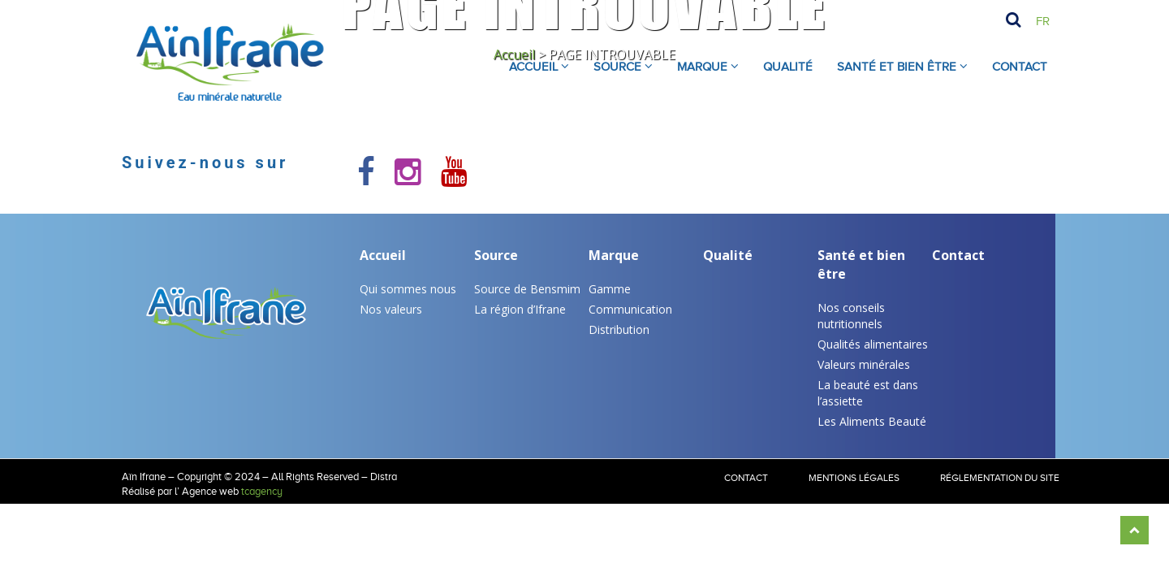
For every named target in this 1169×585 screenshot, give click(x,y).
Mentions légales (854, 477)
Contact (1019, 67)
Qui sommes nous (408, 289)
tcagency (262, 491)
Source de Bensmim (527, 289)
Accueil (383, 255)
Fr (1043, 21)
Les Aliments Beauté (871, 421)
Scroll (1134, 530)
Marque (614, 255)
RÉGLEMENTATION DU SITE (999, 477)
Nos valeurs (391, 309)
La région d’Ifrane (520, 309)
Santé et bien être (861, 264)
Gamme (610, 289)
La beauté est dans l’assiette (867, 393)
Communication (630, 309)
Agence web (210, 491)
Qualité (728, 255)
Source (496, 255)
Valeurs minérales (863, 364)
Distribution (619, 329)
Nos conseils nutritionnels (851, 316)
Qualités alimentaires (872, 344)
